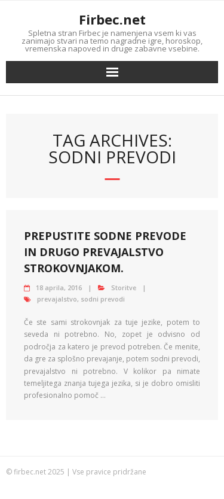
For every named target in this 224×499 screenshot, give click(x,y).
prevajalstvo (57, 298)
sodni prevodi (103, 298)
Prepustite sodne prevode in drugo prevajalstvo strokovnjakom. (105, 252)
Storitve (123, 287)
